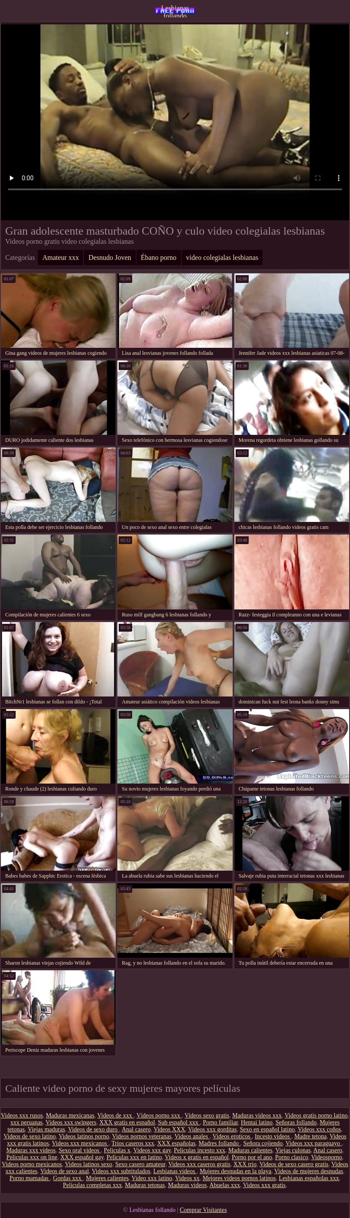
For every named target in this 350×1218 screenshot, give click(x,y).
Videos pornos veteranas (142, 1136)
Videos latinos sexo (88, 1164)
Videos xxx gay (152, 1150)
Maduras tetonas (145, 1185)
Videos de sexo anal (64, 1171)
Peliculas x (117, 1150)
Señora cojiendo (263, 1143)
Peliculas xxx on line (32, 1157)
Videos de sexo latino (29, 1136)
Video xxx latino (152, 1178)
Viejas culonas (292, 1150)
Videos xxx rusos (22, 1115)
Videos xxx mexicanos (80, 1143)
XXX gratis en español (127, 1122)
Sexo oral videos (80, 1150)
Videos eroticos (232, 1136)
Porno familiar (220, 1122)
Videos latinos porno (84, 1136)
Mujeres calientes (107, 1178)
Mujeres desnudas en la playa (235, 1171)
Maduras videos (187, 1185)
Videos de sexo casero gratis (294, 1164)
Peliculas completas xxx (92, 1185)
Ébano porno (159, 257)
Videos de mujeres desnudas (308, 1171)
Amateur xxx (60, 257)
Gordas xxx (68, 1178)
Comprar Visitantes (203, 1210)
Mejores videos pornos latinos (239, 1178)
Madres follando (219, 1143)
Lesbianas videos (175, 1171)
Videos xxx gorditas (212, 1129)
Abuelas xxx (225, 1185)
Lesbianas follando (175, 10)
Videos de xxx (115, 1115)
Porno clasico (291, 1157)
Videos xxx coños (319, 1129)
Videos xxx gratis (264, 1185)
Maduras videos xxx (257, 1115)
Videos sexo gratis (207, 1115)
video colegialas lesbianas (222, 257)
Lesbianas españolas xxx (309, 1178)
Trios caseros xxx (132, 1143)
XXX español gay (81, 1157)
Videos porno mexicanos (32, 1164)
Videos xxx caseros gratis (199, 1164)
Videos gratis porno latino (316, 1115)
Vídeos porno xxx (159, 1115)
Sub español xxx (179, 1122)
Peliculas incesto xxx (199, 1150)
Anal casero (136, 1129)
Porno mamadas (30, 1178)
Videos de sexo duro (93, 1129)
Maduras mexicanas (70, 1115)
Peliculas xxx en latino (134, 1157)
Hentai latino (257, 1122)
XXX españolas (176, 1143)
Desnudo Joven (109, 257)
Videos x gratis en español (197, 1157)
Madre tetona (310, 1136)
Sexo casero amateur (140, 1164)
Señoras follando (296, 1122)
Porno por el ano (252, 1157)
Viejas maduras (46, 1129)
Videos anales (192, 1136)
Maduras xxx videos (31, 1150)
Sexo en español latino (267, 1129)
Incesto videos (273, 1136)
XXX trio (245, 1164)
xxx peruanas (26, 1122)
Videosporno (326, 1157)
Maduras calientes (250, 1150)
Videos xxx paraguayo (314, 1143)
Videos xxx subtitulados (121, 1171)
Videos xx (187, 1178)
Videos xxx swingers (71, 1122)
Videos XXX (169, 1129)
